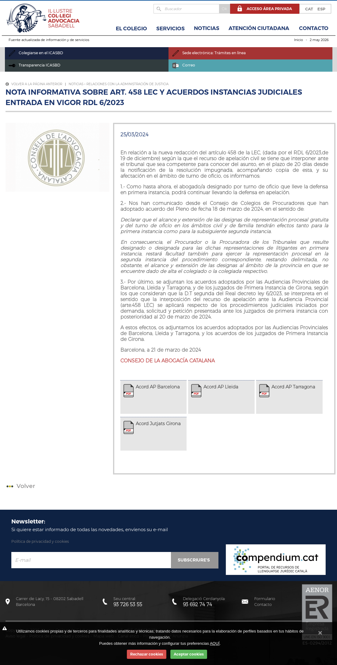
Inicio (298, 40)
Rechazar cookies (146, 654)
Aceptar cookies (189, 654)
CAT (309, 8)
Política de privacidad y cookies (40, 541)
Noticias (206, 28)
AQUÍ (215, 643)
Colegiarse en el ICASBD (36, 53)
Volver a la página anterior (34, 84)
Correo (183, 65)
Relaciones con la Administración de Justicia (127, 84)
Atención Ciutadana (259, 28)
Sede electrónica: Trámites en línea (209, 53)
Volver (20, 485)
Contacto (313, 28)
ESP (321, 8)
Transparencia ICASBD (34, 65)
